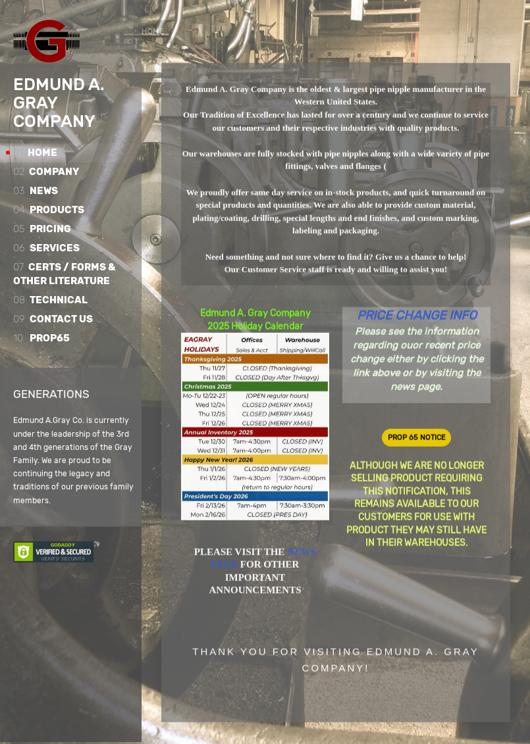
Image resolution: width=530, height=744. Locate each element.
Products (48, 210)
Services (46, 248)
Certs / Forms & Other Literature (64, 274)
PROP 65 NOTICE (417, 438)
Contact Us (53, 319)
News (35, 191)
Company (46, 172)
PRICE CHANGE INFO (417, 315)
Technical (50, 300)
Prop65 (41, 338)
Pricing (42, 229)
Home (35, 153)
